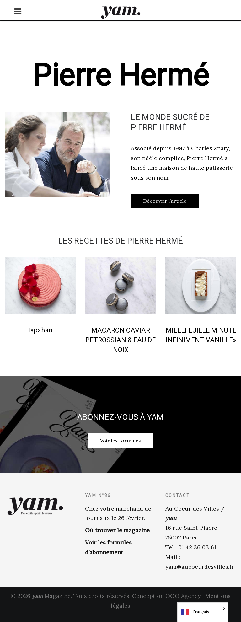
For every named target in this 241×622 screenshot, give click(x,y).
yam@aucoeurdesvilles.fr (199, 572)
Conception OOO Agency (166, 602)
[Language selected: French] (202, 612)
